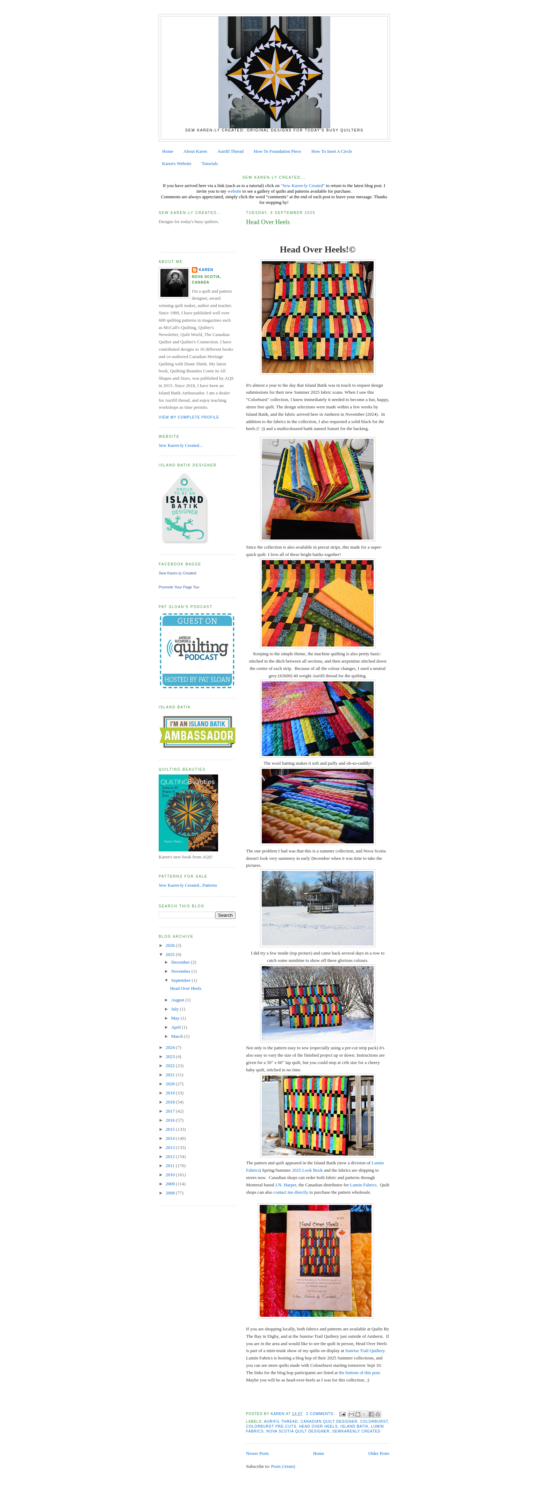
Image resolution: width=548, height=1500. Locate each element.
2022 (171, 1065)
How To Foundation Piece (277, 151)
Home (167, 151)
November (181, 971)
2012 (171, 1156)
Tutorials (210, 163)
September (181, 980)
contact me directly (291, 1192)
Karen (206, 270)
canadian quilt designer (329, 1421)
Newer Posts (257, 1453)
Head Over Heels (268, 222)
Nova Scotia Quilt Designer (298, 1431)
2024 (171, 1047)
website (234, 191)
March (177, 1036)
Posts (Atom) (283, 1466)
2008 (171, 1192)
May (176, 1018)
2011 (171, 1165)
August (178, 999)
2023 (171, 1056)
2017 (171, 1111)
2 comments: (321, 1414)
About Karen (195, 151)
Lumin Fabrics (362, 1184)
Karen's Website (177, 163)
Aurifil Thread (230, 151)
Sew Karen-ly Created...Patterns (188, 885)
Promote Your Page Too (179, 587)
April (176, 1027)
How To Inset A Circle (331, 151)
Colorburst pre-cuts (271, 1426)
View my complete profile (189, 417)
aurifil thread (281, 1421)
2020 (171, 1083)
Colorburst (374, 1421)
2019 (171, 1092)
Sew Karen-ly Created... (180, 445)
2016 (171, 1120)
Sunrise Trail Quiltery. (365, 1350)
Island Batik (354, 1426)
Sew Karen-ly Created (177, 573)
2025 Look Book (307, 1170)
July (175, 1009)
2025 (171, 954)
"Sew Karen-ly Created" (303, 185)
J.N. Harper (285, 1184)
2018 (171, 1102)
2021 (171, 1074)
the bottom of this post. (360, 1372)
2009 (171, 1183)
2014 (171, 1138)
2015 (171, 1129)
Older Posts (378, 1453)
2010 (171, 1174)
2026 (171, 945)
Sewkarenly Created (356, 1431)
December (181, 962)
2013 (171, 1147)
